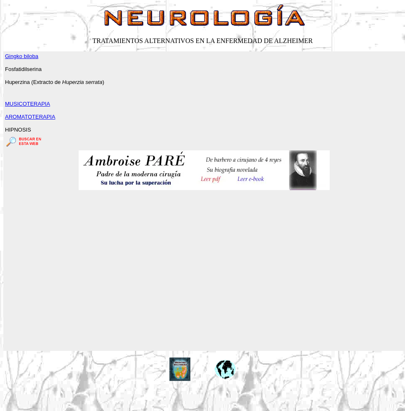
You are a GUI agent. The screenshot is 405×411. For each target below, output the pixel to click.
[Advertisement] (78, 271)
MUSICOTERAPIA (27, 104)
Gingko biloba (21, 56)
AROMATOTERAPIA (30, 117)
